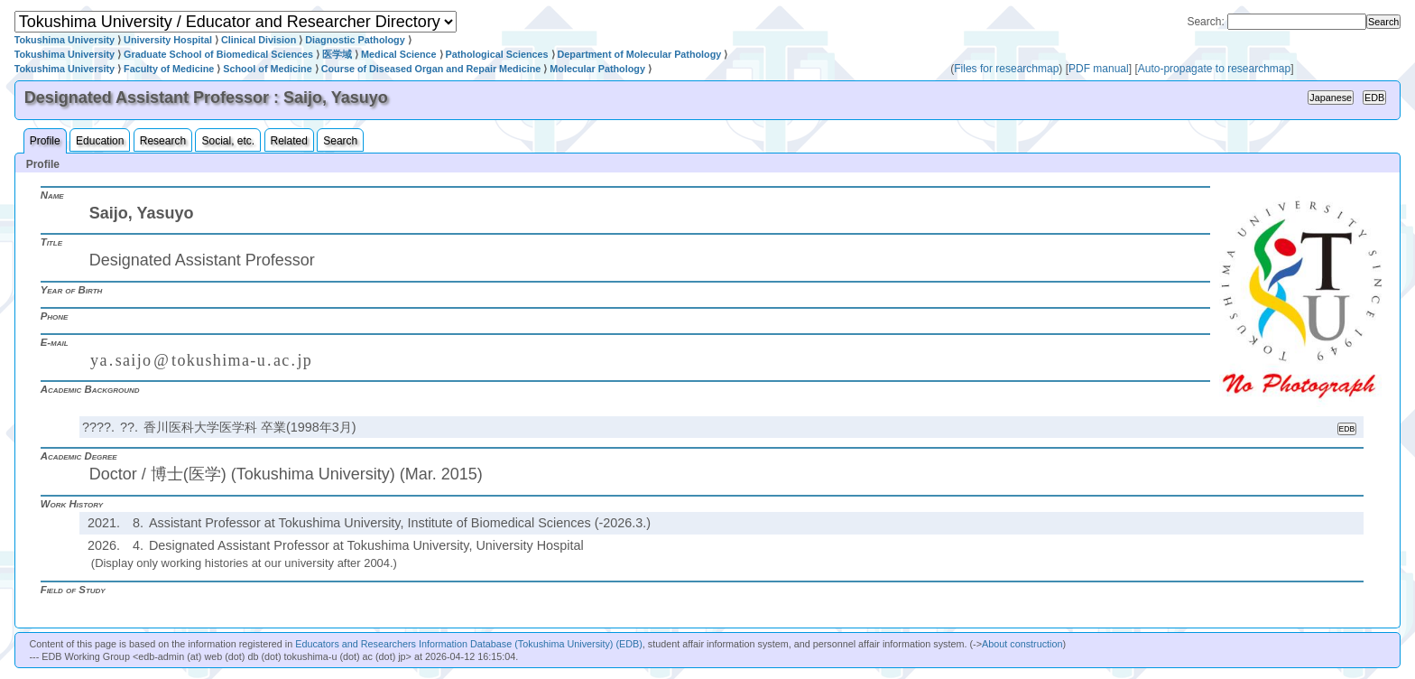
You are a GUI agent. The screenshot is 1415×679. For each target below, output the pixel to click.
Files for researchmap (1006, 68)
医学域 (337, 54)
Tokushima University (64, 39)
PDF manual (1098, 68)
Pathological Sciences (497, 54)
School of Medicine (267, 68)
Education (100, 141)
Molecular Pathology (597, 68)
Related (289, 141)
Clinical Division (258, 39)
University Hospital (168, 39)
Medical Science (398, 54)
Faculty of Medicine (169, 68)
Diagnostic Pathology (354, 39)
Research (163, 141)
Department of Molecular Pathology (640, 54)
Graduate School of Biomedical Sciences (218, 54)
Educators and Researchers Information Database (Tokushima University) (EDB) (469, 643)
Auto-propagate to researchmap (1214, 68)
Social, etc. (227, 141)
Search (340, 141)
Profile (45, 141)
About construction (1022, 643)
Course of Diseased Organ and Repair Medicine (431, 68)
